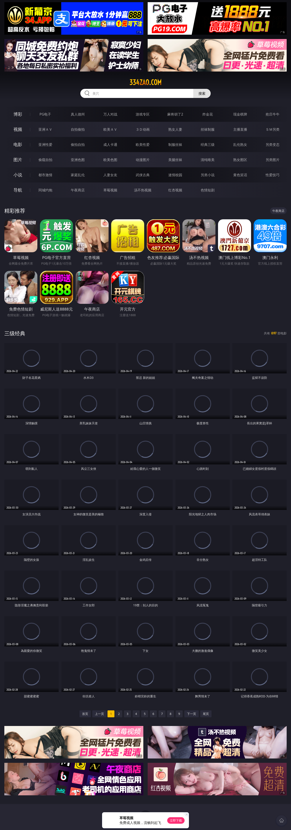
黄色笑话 (240, 175)
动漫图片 (143, 159)
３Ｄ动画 (143, 129)
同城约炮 (45, 190)
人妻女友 (110, 175)
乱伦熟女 (240, 144)
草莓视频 (110, 190)
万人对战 (110, 114)
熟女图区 (240, 159)
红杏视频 (175, 190)
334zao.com (145, 82)
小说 (17, 175)
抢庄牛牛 (272, 114)
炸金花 (207, 114)
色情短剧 (208, 190)
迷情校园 (175, 175)
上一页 (99, 714)
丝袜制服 (208, 129)
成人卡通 (110, 144)
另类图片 (272, 159)
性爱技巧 (272, 175)
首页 (85, 714)
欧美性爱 (143, 144)
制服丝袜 (175, 144)
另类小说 (208, 175)
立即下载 (176, 820)
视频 (17, 129)
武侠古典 (143, 175)
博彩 (17, 114)
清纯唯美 (208, 159)
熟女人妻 (175, 129)
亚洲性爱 (45, 144)
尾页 (206, 714)
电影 (17, 144)
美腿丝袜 (175, 159)
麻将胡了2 (175, 114)
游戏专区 (143, 114)
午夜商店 (78, 190)
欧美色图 (110, 159)
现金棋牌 (240, 114)
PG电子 (45, 114)
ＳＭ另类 (272, 129)
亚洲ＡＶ (45, 129)
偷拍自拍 (78, 144)
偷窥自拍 (45, 159)
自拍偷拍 (78, 129)
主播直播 (240, 129)
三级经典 (14, 333)
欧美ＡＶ (110, 129)
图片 (17, 160)
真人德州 (78, 114)
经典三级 (208, 144)
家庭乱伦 (78, 175)
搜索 (201, 93)
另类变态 (272, 144)
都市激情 (45, 175)
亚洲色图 (78, 159)
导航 (17, 190)
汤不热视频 (142, 190)
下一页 (191, 714)
